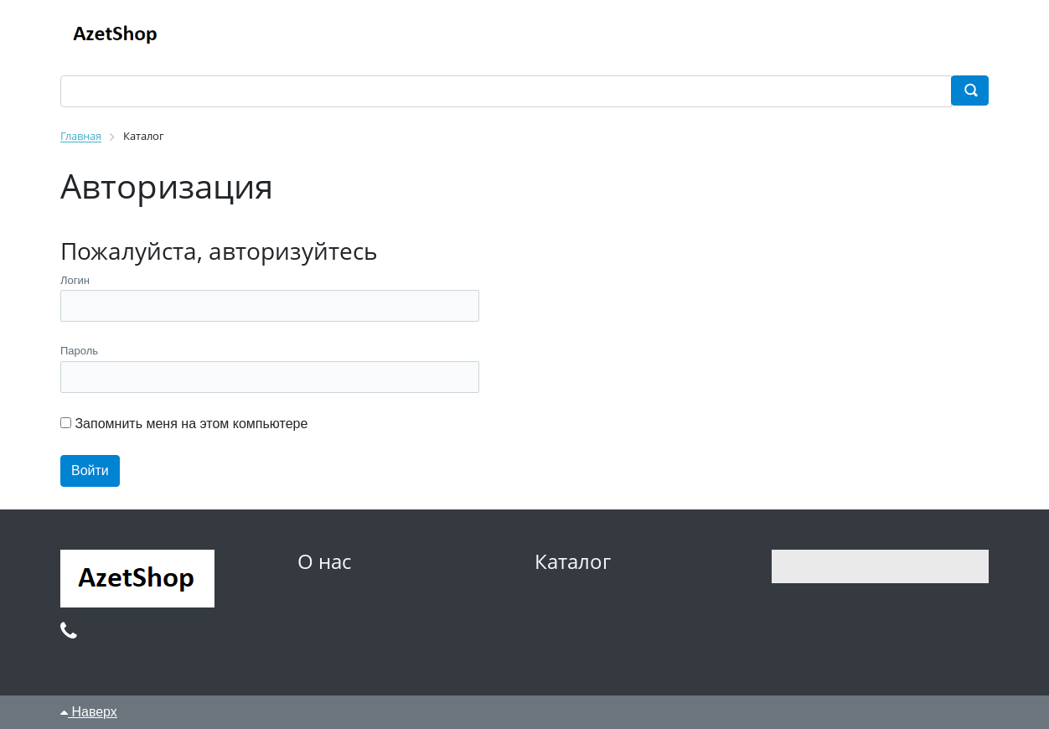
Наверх (88, 712)
